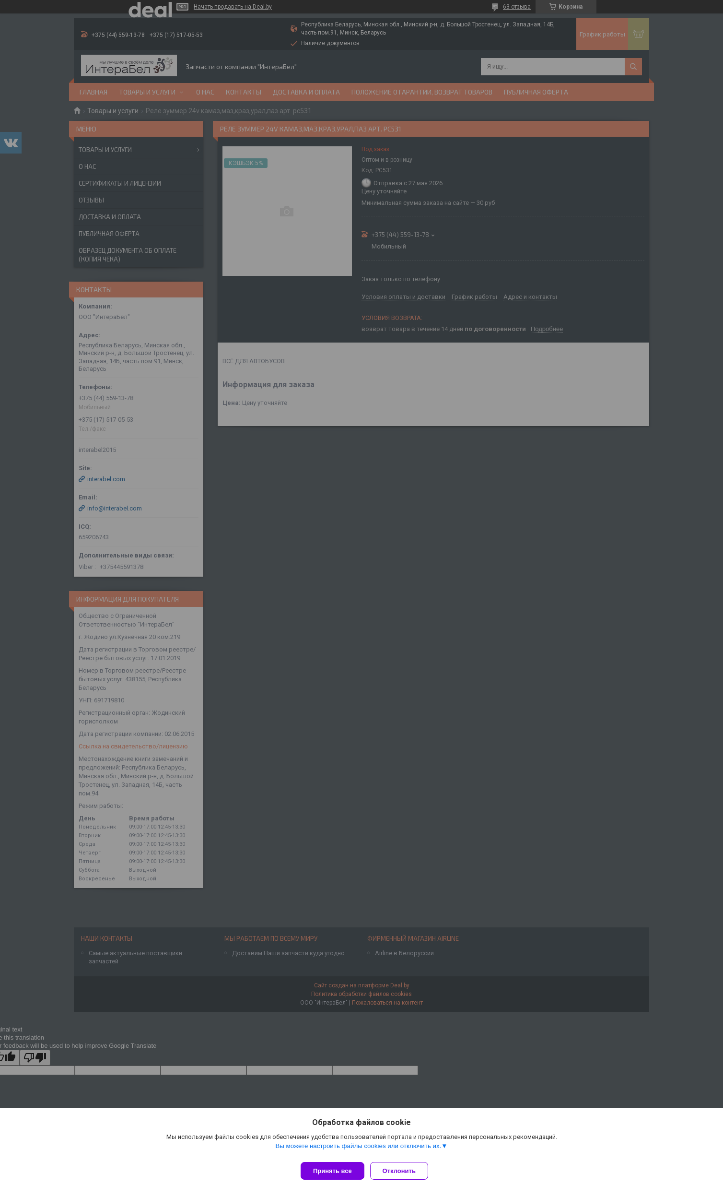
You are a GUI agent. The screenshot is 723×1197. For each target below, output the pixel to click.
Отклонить (403, 1170)
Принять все (332, 1170)
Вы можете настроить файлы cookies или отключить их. (358, 1149)
